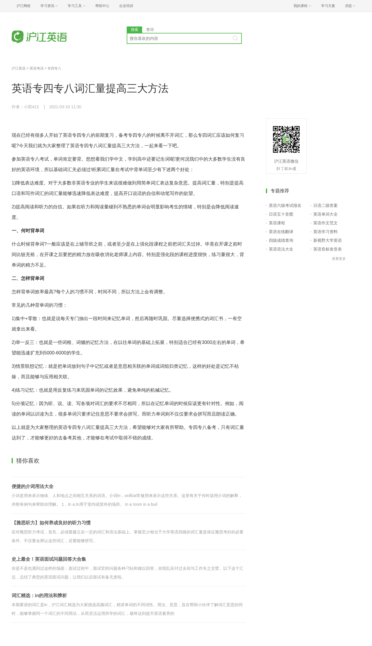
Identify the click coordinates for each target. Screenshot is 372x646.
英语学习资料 (325, 231)
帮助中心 (102, 6)
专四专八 (54, 68)
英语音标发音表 (327, 249)
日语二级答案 (325, 205)
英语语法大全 (281, 249)
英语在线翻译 (281, 231)
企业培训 (126, 6)
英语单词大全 (325, 214)
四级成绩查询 (281, 240)
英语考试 (37, 68)
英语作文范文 (325, 223)
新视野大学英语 (327, 240)
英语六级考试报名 (285, 205)
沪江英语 (19, 68)
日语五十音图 (281, 214)
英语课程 (277, 223)
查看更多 (339, 259)
